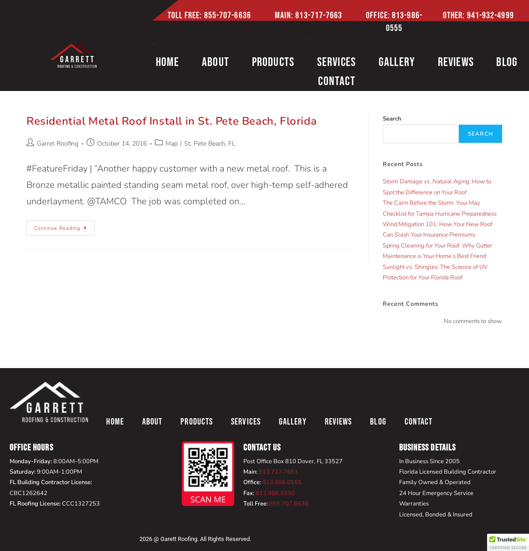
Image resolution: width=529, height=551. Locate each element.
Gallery (397, 62)
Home (168, 62)
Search (392, 119)
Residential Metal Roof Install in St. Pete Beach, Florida (171, 121)
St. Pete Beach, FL (209, 143)
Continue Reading (64, 226)
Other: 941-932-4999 (478, 15)
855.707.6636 (288, 504)
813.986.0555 (282, 482)
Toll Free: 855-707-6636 (209, 15)
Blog (378, 421)
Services (336, 62)
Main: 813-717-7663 (309, 15)
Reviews (456, 62)
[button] (508, 542)
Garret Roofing (57, 143)
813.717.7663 (278, 472)
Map (171, 143)
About (215, 62)
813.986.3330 (275, 493)
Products (273, 62)
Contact (336, 81)
